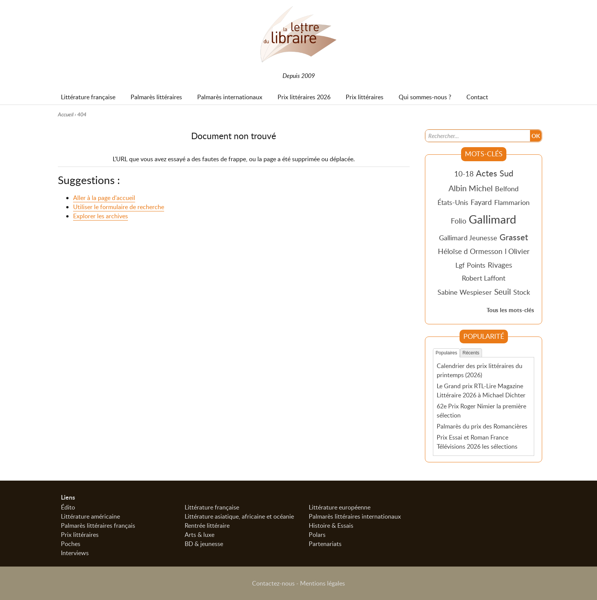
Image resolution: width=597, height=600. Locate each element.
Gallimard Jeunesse (468, 237)
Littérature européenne (339, 507)
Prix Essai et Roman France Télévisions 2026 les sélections (477, 441)
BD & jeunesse (204, 544)
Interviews (75, 553)
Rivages (500, 265)
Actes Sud (494, 173)
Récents (471, 353)
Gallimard (492, 219)
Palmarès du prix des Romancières (482, 426)
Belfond (507, 188)
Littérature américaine (90, 516)
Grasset (514, 237)
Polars (317, 534)
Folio (458, 221)
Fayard (481, 202)
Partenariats (325, 544)
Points (476, 265)
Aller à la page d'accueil (104, 198)
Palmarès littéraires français (98, 525)
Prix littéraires (80, 534)
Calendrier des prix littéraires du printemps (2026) (479, 370)
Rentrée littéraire (207, 525)
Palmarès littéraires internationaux (355, 516)
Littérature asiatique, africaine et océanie (239, 516)
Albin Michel (471, 188)
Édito (68, 507)
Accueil (65, 114)
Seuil (502, 291)
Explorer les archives (100, 216)
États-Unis (452, 202)
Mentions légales (322, 583)
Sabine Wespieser (464, 292)
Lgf (460, 265)
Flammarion (512, 202)
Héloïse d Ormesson (470, 251)
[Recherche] (478, 135)
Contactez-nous (273, 583)
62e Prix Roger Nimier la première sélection (481, 410)
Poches (70, 544)
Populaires (446, 353)
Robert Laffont (483, 278)
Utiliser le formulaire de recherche (118, 207)
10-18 (464, 173)
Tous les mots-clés (510, 310)
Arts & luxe (199, 534)
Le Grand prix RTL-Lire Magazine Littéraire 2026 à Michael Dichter (481, 390)
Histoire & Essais (331, 525)
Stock (521, 292)
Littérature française (212, 507)
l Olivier (517, 251)
